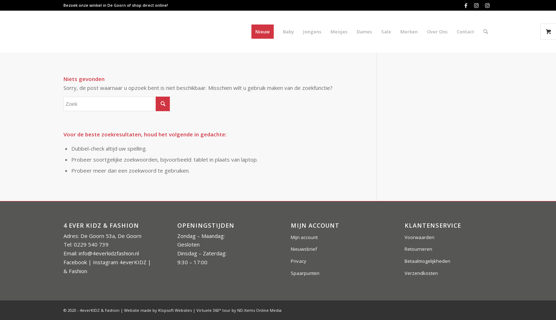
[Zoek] (486, 32)
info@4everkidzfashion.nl (109, 253)
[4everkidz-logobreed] (134, 32)
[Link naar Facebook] (466, 5)
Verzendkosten (421, 273)
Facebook (75, 262)
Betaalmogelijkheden (427, 261)
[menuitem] (262, 32)
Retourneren (418, 249)
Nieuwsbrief (304, 249)
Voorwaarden (419, 237)
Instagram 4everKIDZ (119, 262)
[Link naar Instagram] (476, 5)
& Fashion (75, 271)
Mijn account (304, 237)
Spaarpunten (305, 273)
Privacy (298, 261)
